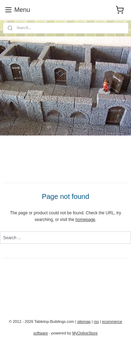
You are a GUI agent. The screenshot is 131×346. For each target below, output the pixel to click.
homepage (85, 219)
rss (96, 321)
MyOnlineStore (85, 333)
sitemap (84, 321)
